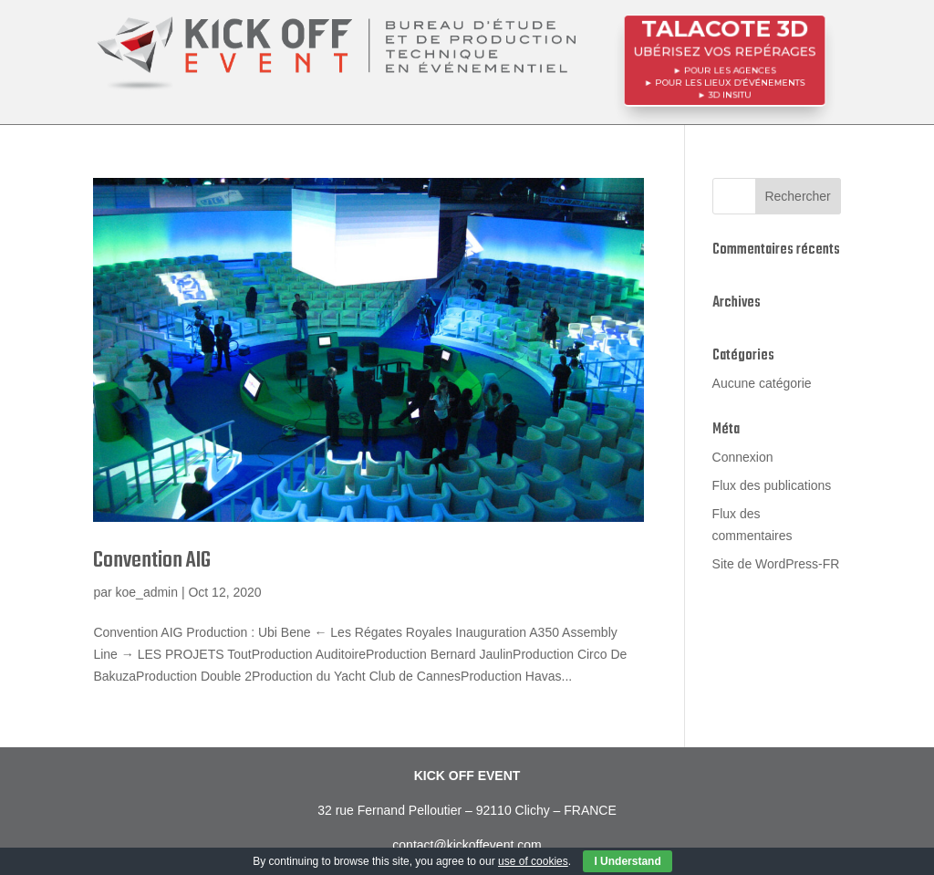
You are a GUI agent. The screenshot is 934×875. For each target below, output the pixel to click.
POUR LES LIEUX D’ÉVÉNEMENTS (729, 81)
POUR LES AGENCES (730, 69)
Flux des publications (772, 485)
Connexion (742, 457)
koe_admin (147, 592)
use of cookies (533, 861)
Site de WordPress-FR (776, 564)
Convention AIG (152, 561)
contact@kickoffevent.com (466, 845)
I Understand (627, 861)
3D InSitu (730, 92)
